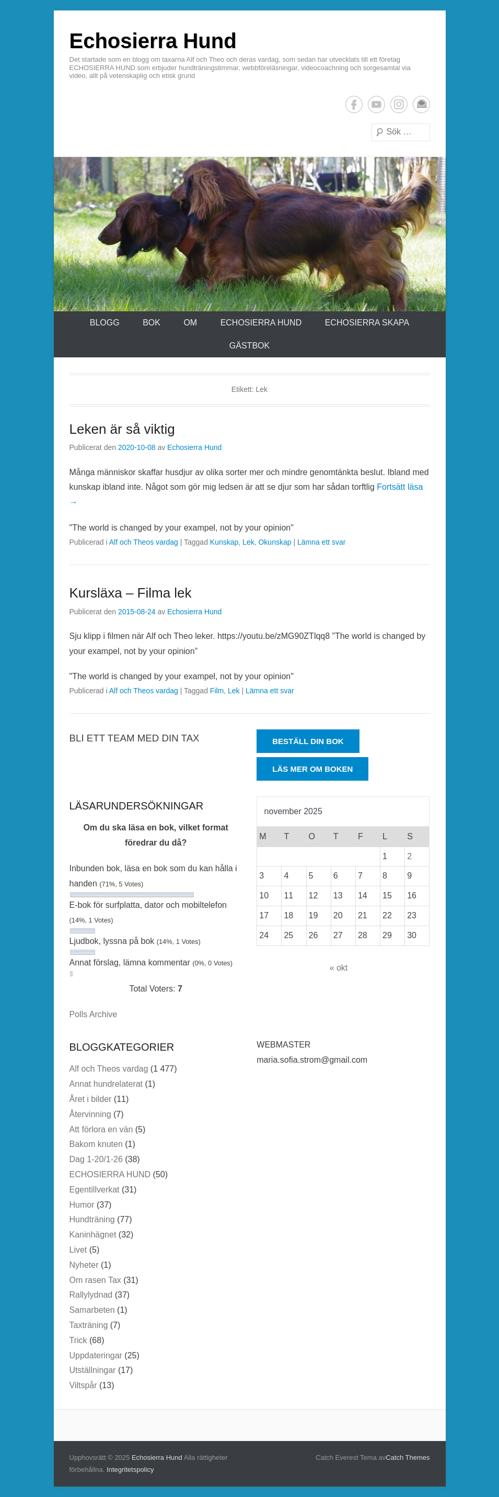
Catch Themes (408, 1457)
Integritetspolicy (130, 1469)
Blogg (105, 322)
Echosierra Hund (153, 40)
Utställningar (92, 1370)
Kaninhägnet (93, 1234)
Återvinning (90, 1114)
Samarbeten (92, 1309)
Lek (248, 542)
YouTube (376, 104)
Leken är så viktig (122, 429)
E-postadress (421, 104)
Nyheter (84, 1264)
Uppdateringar (95, 1355)
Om (190, 322)
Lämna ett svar (321, 542)
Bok (151, 322)
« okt (339, 967)
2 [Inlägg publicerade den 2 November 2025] (409, 856)
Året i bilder (90, 1099)
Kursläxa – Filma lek (130, 593)
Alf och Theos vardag (143, 542)
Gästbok (249, 345)
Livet (78, 1249)
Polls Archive (93, 1014)
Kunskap (224, 542)
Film (217, 690)
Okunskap (274, 542)
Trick (78, 1340)
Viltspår (83, 1385)
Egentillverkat (94, 1189)
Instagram (399, 104)
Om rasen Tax (95, 1280)
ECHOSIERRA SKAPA (367, 322)
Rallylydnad (91, 1294)
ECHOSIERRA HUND (261, 322)
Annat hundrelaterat (106, 1083)
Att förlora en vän (101, 1129)
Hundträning (92, 1219)
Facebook (354, 104)
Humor (82, 1204)
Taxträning (88, 1325)
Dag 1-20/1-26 (96, 1159)
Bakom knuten (96, 1144)
